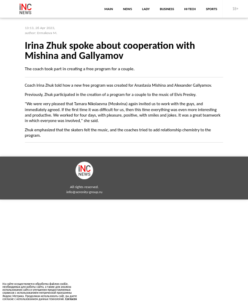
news (127, 9)
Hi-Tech (190, 9)
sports (211, 9)
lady (146, 9)
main (109, 9)
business (167, 9)
